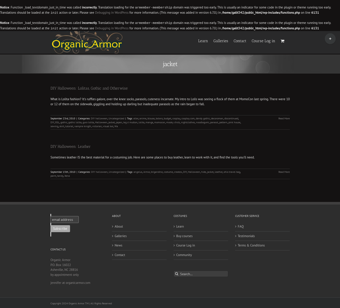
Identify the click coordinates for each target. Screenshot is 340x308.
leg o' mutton (130, 121)
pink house (234, 121)
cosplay (176, 117)
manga (149, 121)
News (118, 244)
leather (219, 171)
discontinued (231, 117)
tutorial (69, 125)
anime (142, 117)
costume (168, 171)
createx (178, 171)
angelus (138, 171)
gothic (63, 121)
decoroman (217, 117)
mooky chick (173, 121)
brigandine (157, 171)
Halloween (101, 121)
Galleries (121, 235)
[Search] (177, 273)
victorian (97, 125)
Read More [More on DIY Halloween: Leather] (284, 171)
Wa (116, 125)
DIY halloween (99, 117)
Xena (67, 174)
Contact (120, 254)
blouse (151, 117)
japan (119, 121)
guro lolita (88, 121)
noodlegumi (202, 121)
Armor (146, 171)
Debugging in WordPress (112, 12)
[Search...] (201, 273)
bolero (159, 117)
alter (135, 117)
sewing (54, 125)
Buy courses (184, 235)
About (119, 225)
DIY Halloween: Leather (70, 145)
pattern (223, 121)
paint (53, 174)
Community (184, 254)
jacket (111, 121)
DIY (52, 121)
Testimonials (246, 235)
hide (203, 171)
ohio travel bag (232, 171)
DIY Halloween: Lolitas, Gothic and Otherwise (89, 87)
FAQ (241, 225)
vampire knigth (82, 125)
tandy (60, 174)
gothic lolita (75, 121)
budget (167, 117)
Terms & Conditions (251, 244)
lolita (141, 121)
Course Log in (185, 244)
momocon (159, 121)
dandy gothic (203, 117)
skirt (61, 125)
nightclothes (188, 121)
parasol (214, 121)
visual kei (108, 125)
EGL (57, 121)
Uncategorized (116, 117)
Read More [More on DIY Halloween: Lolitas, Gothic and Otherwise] (284, 117)
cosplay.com (188, 117)
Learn (180, 225)
